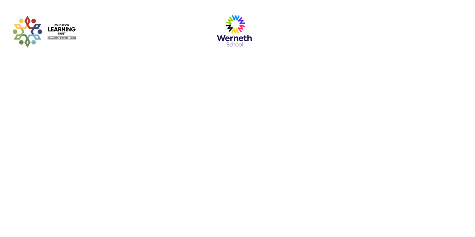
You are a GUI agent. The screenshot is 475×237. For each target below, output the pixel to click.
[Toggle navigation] (457, 31)
